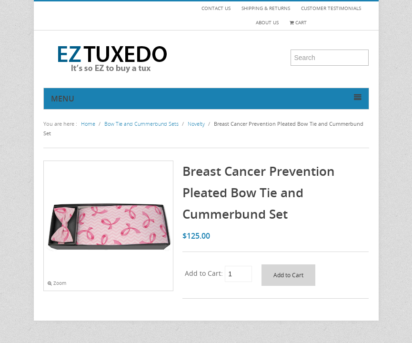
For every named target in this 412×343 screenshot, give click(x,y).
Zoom (57, 283)
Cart (298, 23)
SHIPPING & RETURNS (265, 8)
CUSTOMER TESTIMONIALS (331, 8)
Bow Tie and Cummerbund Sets (141, 123)
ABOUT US (267, 23)
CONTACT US (216, 8)
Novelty (196, 123)
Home (88, 123)
